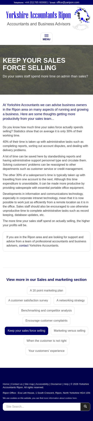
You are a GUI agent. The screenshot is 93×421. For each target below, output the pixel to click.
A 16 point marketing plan (46, 290)
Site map (29, 384)
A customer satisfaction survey (28, 300)
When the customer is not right (47, 340)
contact (23, 245)
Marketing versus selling (69, 330)
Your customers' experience (46, 350)
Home (6, 384)
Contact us (16, 384)
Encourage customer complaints (47, 320)
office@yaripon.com (68, 2)
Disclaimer (56, 384)
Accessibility (42, 384)
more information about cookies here (60, 398)
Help (66, 384)
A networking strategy (71, 300)
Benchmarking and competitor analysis (46, 310)
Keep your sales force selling (26, 330)
